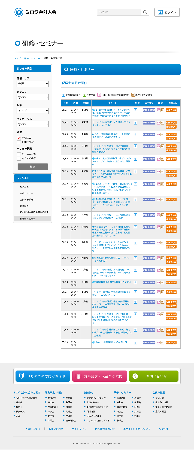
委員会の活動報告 (163, 406)
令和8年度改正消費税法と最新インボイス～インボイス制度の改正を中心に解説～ (112, 161)
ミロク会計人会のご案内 (26, 392)
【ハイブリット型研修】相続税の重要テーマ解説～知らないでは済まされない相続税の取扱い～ (111, 148)
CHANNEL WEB (94, 415)
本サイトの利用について (136, 428)
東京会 (51, 411)
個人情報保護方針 (105, 428)
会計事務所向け (27, 199)
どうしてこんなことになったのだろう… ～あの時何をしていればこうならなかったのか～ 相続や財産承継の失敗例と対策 (112, 246)
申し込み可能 (29, 154)
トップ (17, 58)
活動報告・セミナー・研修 (102, 27)
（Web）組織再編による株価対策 (109, 342)
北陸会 (51, 415)
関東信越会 (53, 406)
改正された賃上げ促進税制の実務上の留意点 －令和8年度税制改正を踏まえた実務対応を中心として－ (112, 173)
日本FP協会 (28, 142)
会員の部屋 (168, 27)
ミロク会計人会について (44, 27)
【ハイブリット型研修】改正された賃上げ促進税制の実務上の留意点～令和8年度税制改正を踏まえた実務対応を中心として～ (112, 318)
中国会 (69, 402)
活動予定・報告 (53, 392)
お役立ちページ (94, 402)
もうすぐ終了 (29, 158)
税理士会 (26, 137)
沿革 (18, 415)
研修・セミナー (32, 58)
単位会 (72, 27)
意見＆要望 (160, 411)
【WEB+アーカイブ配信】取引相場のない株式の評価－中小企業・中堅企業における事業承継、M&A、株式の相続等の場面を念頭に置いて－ (112, 188)
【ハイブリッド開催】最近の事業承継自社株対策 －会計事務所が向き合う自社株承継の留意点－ (111, 304)
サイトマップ (79, 428)
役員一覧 (20, 411)
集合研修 (24, 186)
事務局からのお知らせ (97, 406)
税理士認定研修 (27, 218)
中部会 (51, 420)
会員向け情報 (161, 402)
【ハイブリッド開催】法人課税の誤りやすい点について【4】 (111, 124)
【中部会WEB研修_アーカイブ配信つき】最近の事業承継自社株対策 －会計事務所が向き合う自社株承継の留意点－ (112, 112)
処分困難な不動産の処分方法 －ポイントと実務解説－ (111, 259)
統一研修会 (71, 420)
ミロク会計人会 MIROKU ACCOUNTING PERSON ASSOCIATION (35, 12)
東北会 (51, 402)
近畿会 (69, 397)
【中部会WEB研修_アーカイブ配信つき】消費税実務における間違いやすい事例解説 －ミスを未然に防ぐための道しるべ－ (111, 203)
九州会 (69, 411)
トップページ (19, 27)
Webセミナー (26, 193)
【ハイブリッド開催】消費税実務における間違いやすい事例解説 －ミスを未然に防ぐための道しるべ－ (111, 272)
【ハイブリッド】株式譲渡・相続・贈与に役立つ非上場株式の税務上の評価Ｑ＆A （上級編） (112, 332)
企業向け (24, 205)
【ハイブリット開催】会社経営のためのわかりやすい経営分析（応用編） (111, 216)
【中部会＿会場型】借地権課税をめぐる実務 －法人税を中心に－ (111, 293)
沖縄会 (69, 415)
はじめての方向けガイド (98, 420)
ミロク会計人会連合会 (26, 397)
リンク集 (164, 428)
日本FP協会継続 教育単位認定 (34, 212)
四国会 (69, 406)
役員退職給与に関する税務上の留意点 (112, 281)
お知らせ (89, 392)
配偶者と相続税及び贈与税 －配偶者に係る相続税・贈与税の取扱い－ (111, 135)
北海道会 (52, 397)
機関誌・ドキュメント (139, 27)
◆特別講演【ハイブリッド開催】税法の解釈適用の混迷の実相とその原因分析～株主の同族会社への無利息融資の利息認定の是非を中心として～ (111, 231)
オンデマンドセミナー (97, 397)
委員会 (19, 402)
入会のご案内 (32, 428)
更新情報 (91, 411)
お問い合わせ (156, 376)
